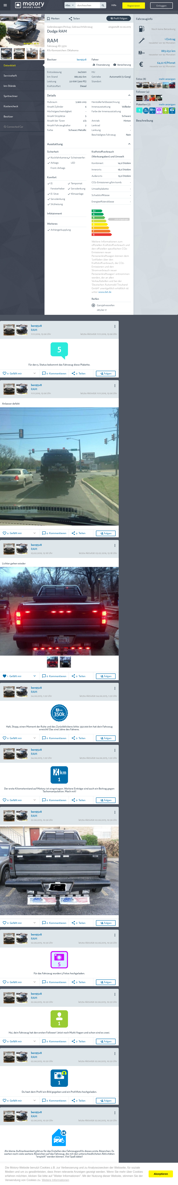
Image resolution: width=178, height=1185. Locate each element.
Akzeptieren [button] (161, 1174)
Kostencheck (11, 106)
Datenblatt (10, 65)
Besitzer (8, 116)
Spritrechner (11, 95)
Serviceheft (10, 75)
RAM (34, 329)
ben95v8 (81, 59)
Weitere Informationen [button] (55, 1180)
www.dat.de (104, 291)
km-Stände (10, 85)
